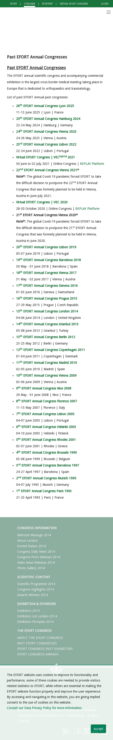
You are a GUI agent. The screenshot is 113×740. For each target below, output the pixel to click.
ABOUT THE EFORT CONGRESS (40, 638)
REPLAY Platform (92, 164)
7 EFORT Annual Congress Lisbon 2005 (45, 414)
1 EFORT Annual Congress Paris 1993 (44, 491)
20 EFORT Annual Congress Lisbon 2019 (46, 247)
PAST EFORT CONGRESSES (37, 643)
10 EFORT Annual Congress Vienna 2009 (46, 375)
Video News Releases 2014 (36, 562)
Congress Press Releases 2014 (38, 557)
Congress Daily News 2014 (36, 551)
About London (27, 540)
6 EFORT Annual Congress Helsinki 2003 (46, 427)
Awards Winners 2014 (32, 595)
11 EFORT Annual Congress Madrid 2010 (46, 362)
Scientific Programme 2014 (36, 584)
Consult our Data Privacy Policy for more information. (44, 708)
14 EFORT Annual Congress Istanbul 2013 (47, 324)
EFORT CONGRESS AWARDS (38, 654)
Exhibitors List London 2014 (37, 616)
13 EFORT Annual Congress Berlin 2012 (45, 337)
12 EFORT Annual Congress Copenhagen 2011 (50, 350)
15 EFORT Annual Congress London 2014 (47, 311)
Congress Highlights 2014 (35, 589)
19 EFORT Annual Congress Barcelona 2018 (48, 260)
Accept (98, 729)
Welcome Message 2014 (34, 535)
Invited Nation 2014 (31, 546)
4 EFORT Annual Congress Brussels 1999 (46, 452)
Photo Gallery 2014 (31, 568)
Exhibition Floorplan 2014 (35, 622)
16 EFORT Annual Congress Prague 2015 (46, 298)
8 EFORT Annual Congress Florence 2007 (46, 401)
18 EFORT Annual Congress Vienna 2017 (46, 273)
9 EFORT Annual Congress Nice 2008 (43, 388)
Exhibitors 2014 (28, 611)
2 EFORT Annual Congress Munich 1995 (46, 478)
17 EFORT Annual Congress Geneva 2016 (47, 285)
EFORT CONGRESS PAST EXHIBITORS (45, 649)
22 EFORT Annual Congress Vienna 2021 (46, 170)
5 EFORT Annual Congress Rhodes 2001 (46, 440)
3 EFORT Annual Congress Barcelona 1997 (47, 465)
